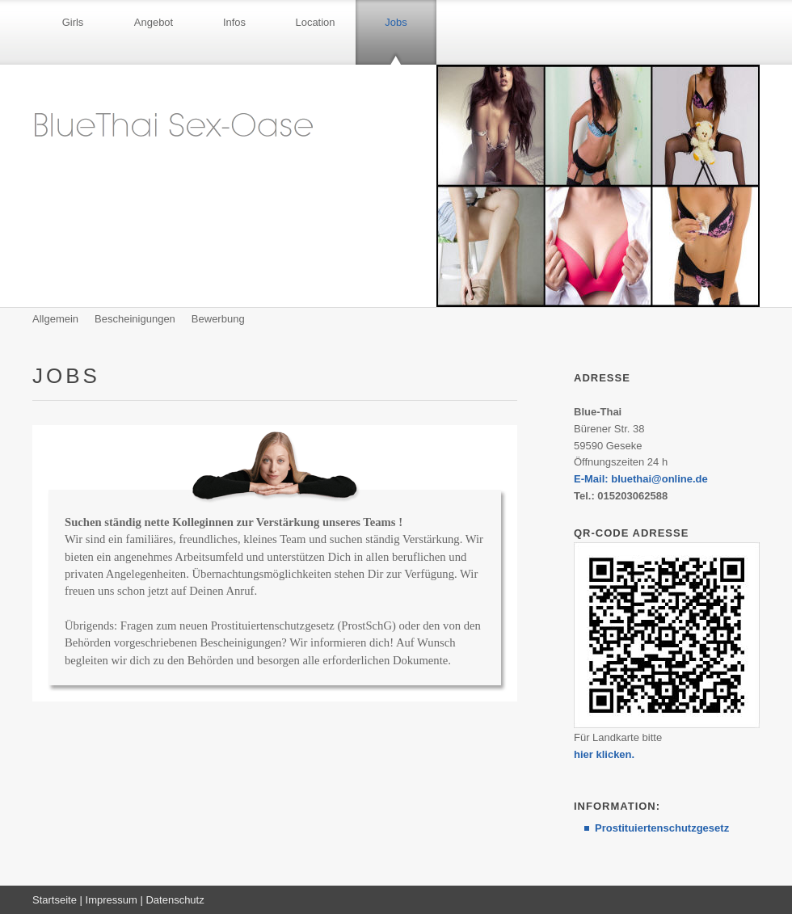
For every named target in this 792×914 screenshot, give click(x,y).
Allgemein (55, 319)
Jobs (396, 22)
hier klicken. (604, 754)
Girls (73, 22)
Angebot (153, 22)
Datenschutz (174, 900)
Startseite (54, 900)
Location (315, 22)
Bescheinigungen (135, 319)
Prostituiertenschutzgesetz (662, 828)
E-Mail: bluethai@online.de (641, 479)
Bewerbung (218, 319)
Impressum (111, 900)
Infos (234, 22)
